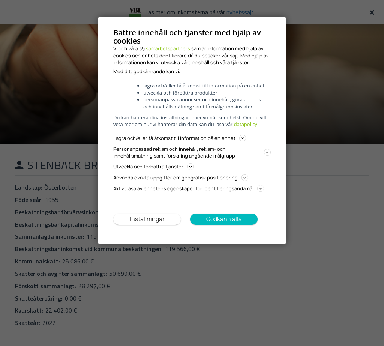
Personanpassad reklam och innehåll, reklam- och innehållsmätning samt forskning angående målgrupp (192, 152)
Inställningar (147, 219)
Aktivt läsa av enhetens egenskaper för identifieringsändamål (188, 188)
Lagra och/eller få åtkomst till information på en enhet (179, 138)
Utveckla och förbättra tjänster (153, 166)
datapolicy (245, 124)
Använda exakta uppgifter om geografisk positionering (180, 177)
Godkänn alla (224, 219)
